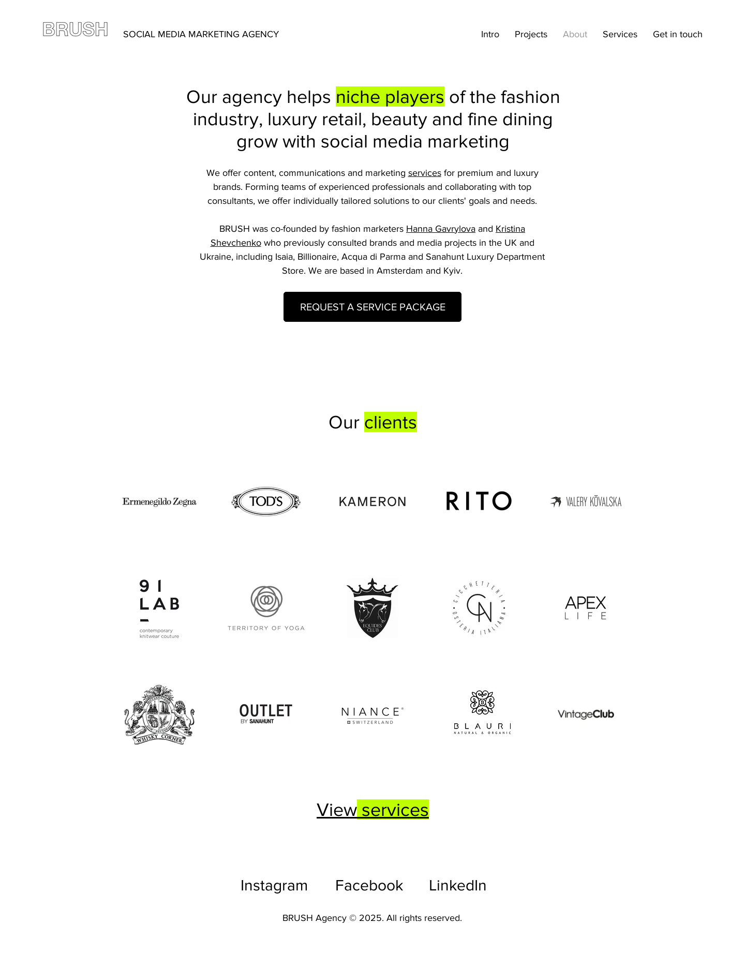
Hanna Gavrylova (440, 229)
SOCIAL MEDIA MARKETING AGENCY (201, 34)
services (424, 173)
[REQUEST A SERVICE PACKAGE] (372, 307)
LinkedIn (458, 885)
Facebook (369, 885)
